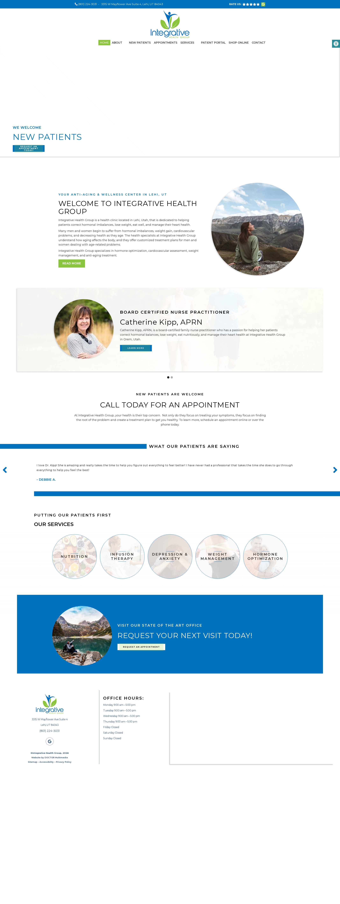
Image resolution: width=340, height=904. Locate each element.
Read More (71, 263)
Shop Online (239, 42)
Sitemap (32, 762)
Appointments (165, 42)
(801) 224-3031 (87, 4)
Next (335, 470)
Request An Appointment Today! (28, 148)
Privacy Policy (63, 762)
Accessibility (46, 762)
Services (187, 42)
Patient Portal (213, 42)
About (117, 42)
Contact (259, 42)
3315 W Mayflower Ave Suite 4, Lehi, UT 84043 (132, 4)
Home (104, 42)
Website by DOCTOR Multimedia (49, 757)
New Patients (140, 42)
